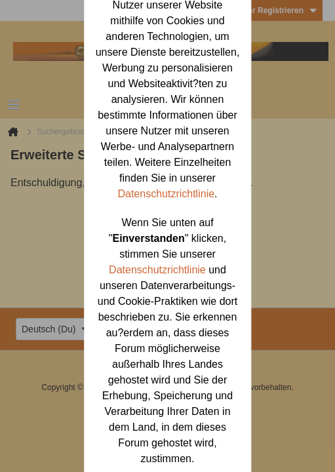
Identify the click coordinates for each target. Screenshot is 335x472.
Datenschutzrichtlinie (165, 193)
